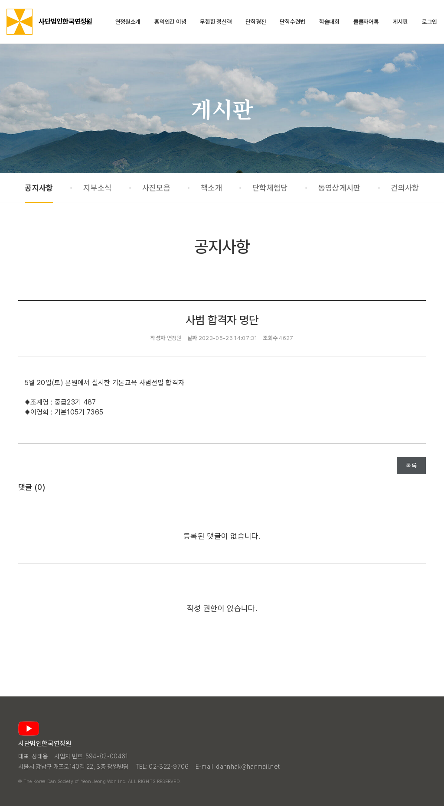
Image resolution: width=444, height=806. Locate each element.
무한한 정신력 (216, 21)
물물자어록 (366, 21)
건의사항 (405, 187)
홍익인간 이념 (170, 21)
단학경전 (255, 21)
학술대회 (329, 21)
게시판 (400, 21)
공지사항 (39, 187)
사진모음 (156, 187)
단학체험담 (270, 187)
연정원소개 (128, 21)
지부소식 (97, 187)
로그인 (429, 21)
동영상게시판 (339, 187)
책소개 (211, 187)
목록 (411, 465)
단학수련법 (292, 21)
